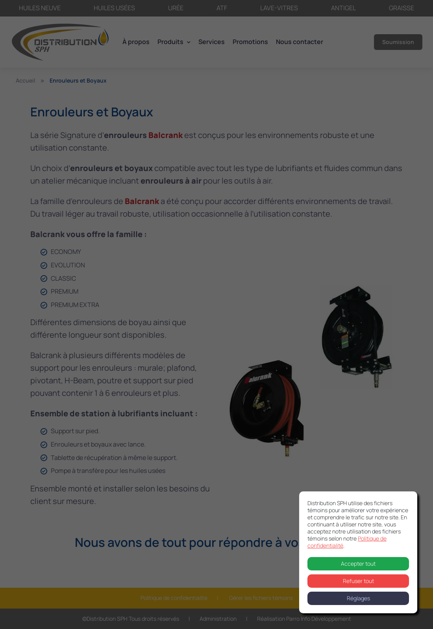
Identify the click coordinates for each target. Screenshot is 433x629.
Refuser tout (358, 581)
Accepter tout (358, 563)
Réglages (358, 598)
